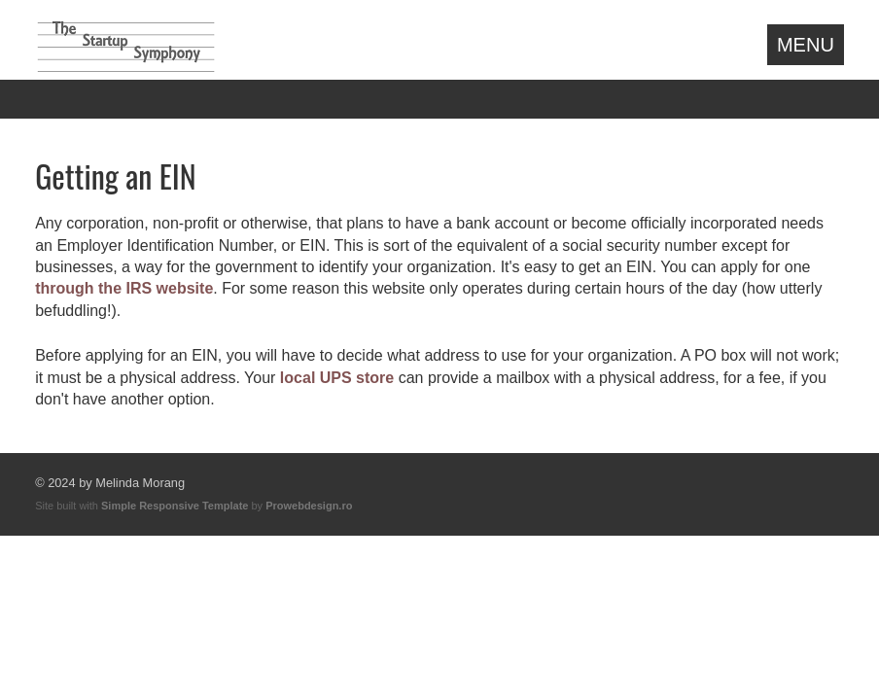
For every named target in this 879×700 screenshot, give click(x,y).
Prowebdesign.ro (308, 505)
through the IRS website (124, 288)
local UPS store (337, 377)
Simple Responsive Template (174, 505)
